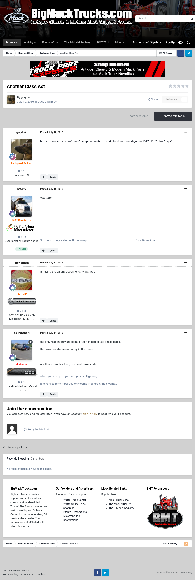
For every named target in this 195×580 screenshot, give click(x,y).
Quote (52, 177)
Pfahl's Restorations (75, 512)
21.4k (22, 310)
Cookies (41, 574)
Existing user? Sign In (147, 42)
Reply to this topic (173, 116)
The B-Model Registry (77, 42)
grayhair (26, 97)
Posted (51, 132)
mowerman (21, 262)
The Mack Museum (120, 504)
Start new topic (138, 116)
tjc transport (22, 333)
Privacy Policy (10, 574)
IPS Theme (9, 570)
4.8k (22, 237)
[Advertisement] (97, 559)
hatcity (21, 189)
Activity (29, 42)
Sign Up (170, 42)
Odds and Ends (47, 101)
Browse (11, 42)
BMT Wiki (103, 42)
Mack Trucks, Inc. (119, 499)
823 (22, 171)
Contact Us (27, 574)
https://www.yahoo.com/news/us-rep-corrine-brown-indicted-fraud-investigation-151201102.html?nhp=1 (106, 141)
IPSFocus (23, 570)
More (118, 42)
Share (153, 99)
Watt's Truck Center (74, 499)
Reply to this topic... (38, 429)
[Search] (152, 18)
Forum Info (49, 42)
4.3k (22, 382)
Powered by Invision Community (174, 572)
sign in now (90, 414)
